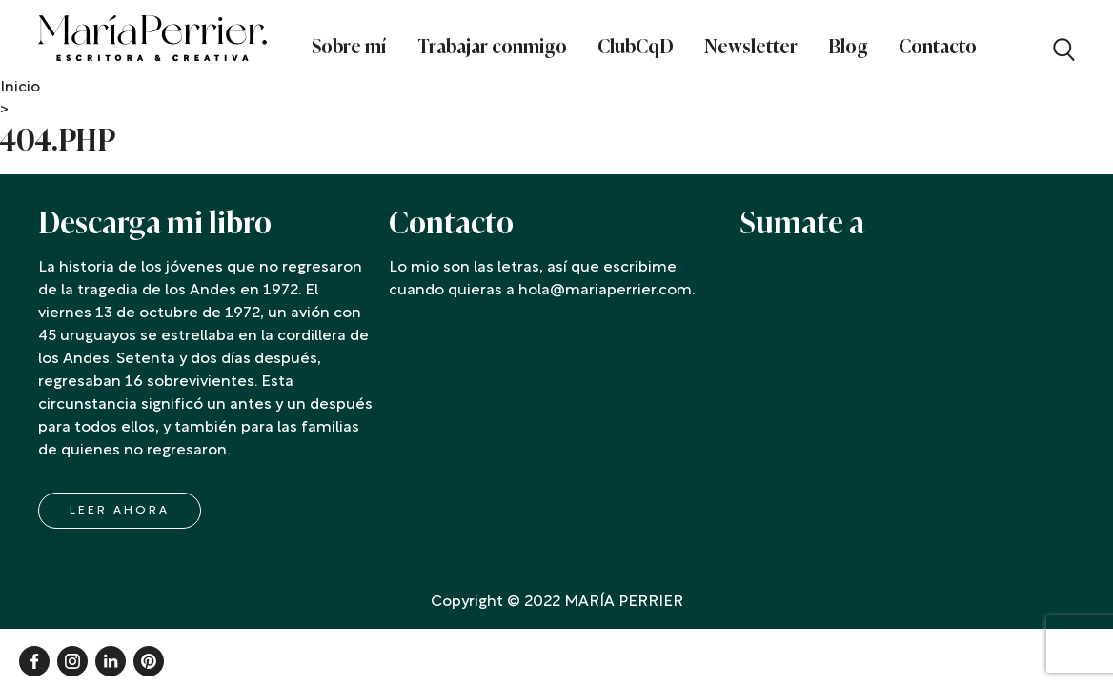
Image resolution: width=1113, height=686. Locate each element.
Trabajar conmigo (492, 46)
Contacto (938, 46)
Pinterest (148, 661)
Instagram (72, 661)
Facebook (34, 661)
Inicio (20, 87)
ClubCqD (635, 46)
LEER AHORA (120, 510)
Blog (848, 46)
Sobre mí (349, 46)
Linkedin (110, 661)
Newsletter (751, 46)
